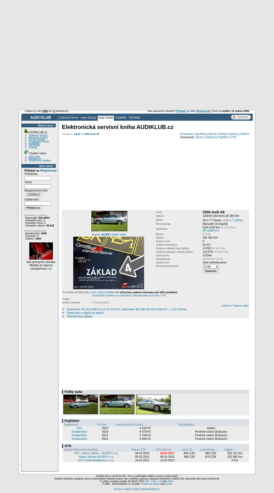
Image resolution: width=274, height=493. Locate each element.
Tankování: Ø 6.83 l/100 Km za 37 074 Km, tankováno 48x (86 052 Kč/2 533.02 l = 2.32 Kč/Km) (127, 309)
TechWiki (134, 117)
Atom (170, 481)
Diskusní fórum (69, 117)
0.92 (153, 481)
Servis (199, 137)
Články (33, 147)
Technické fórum (39, 141)
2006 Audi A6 (92, 134)
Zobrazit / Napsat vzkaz (235, 305)
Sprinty (233, 134)
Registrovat (49, 170)
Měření (244, 134)
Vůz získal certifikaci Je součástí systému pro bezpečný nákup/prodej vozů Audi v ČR (134, 294)
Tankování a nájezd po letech (85, 313)
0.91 (147, 481)
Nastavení (35, 158)
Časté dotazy (37, 139)
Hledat (223, 134)
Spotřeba (201, 134)
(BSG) (239, 220)
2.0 (159, 481)
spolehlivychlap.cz (150, 489)
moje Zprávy (88, 117)
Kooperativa (79, 431)
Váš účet (34, 156)
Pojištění (223, 137)
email (169, 484)
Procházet (186, 134)
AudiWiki (120, 117)
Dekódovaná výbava (80, 316)
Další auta (119, 234)
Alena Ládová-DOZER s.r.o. (96, 456)
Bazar (212, 134)
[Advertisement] (137, 35)
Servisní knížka (38, 137)
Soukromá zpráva (150, 484)
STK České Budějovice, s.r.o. (96, 460)
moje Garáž (105, 117)
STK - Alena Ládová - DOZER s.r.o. (96, 453)
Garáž (77, 134)
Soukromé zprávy (40, 160)
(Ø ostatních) (211, 230)
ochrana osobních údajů (126, 489)
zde (49, 268)
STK (233, 137)
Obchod (210, 137)
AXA (79, 428)
